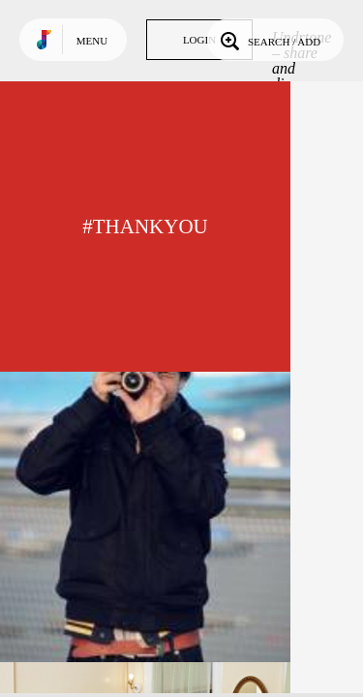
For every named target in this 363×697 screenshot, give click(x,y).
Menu (91, 40)
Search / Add (268, 39)
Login (199, 39)
